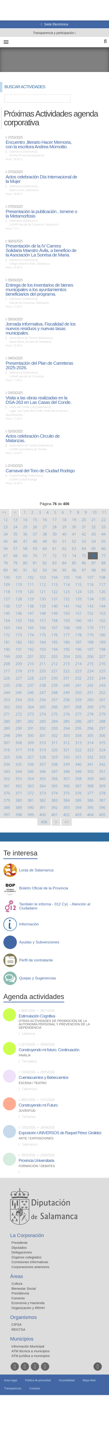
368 (90, 785)
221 (54, 670)
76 (93, 555)
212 (54, 663)
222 (66, 670)
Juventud (27, 1110)
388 (7, 807)
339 (66, 764)
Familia (25, 1055)
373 (42, 793)
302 (54, 735)
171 (102, 627)
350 (90, 771)
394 (78, 807)
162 (102, 620)
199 (7, 656)
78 (5, 562)
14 (25, 519)
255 (30, 699)
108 (102, 577)
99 (103, 570)
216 (102, 663)
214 (78, 663)
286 (78, 721)
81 (35, 562)
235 (7, 685)
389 (19, 807)
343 (7, 771)
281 (19, 721)
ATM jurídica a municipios (30, 1356)
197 (90, 649)
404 (90, 814)
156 (30, 620)
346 (42, 771)
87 (93, 562)
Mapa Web (89, 1380)
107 (90, 577)
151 (78, 613)
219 (30, 670)
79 (15, 562)
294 (66, 728)
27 (44, 526)
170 (90, 627)
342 (102, 764)
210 (30, 663)
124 (78, 591)
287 (90, 721)
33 (103, 526)
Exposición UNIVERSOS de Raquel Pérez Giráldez (60, 1133)
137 (19, 606)
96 (74, 570)
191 (19, 649)
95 (64, 570)
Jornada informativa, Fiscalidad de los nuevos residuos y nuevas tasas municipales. (41, 328)
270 (102, 706)
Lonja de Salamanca (36, 870)
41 (74, 534)
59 (35, 548)
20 (84, 519)
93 (44, 570)
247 (42, 692)
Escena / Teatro (33, 1083)
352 (7, 778)
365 (54, 785)
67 (5, 555)
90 (15, 570)
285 (66, 721)
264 (30, 706)
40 (64, 534)
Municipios (21, 1339)
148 (42, 613)
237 (30, 685)
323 (90, 749)
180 (102, 634)
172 (7, 634)
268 (78, 706)
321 (66, 749)
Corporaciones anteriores (30, 1267)
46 (15, 541)
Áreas (16, 1276)
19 (74, 519)
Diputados (19, 1247)
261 (102, 699)
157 (42, 620)
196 (78, 649)
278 (90, 714)
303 (66, 735)
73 (64, 555)
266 (54, 706)
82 (44, 562)
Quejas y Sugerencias (37, 978)
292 (42, 728)
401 (54, 814)
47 (25, 541)
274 (42, 714)
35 (15, 534)
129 (30, 598)
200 (19, 656)
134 (90, 598)
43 (93, 534)
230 (54, 678)
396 (102, 807)
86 (84, 562)
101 (19, 577)
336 (30, 764)
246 (30, 692)
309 (30, 742)
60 (44, 548)
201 (30, 656)
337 (42, 764)
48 (35, 541)
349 (78, 771)
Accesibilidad (67, 1380)
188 (90, 642)
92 (35, 570)
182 (19, 642)
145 (7, 613)
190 (7, 649)
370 (7, 793)
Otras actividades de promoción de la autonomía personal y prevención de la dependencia (54, 1024)
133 (78, 598)
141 (66, 606)
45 (5, 541)
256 (42, 699)
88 (103, 562)
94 (54, 570)
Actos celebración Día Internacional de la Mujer (41, 179)
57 (15, 548)
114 (66, 584)
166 (42, 627)
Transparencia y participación (54, 33)
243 (102, 685)
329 (54, 757)
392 (54, 807)
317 (19, 749)
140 (54, 606)
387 (102, 800)
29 (64, 526)
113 (54, 584)
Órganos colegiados (26, 1257)
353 (19, 778)
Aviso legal (10, 1380)
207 (102, 656)
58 (25, 548)
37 (35, 534)
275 (54, 714)
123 (66, 591)
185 (54, 642)
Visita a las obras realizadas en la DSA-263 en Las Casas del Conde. (38, 400)
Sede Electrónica (55, 24)
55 (103, 541)
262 (7, 706)
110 (19, 584)
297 (102, 728)
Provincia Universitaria (36, 1160)
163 (7, 627)
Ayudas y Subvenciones (39, 942)
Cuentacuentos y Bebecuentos (43, 1077)
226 (7, 678)
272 (19, 714)
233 (90, 678)
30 (74, 526)
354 (30, 778)
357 (66, 778)
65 (93, 548)
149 (54, 613)
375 (66, 793)
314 (90, 742)
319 (42, 749)
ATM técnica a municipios (30, 1351)
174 (30, 634)
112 (42, 584)
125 (90, 591)
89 (5, 570)
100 (7, 577)
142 (78, 606)
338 (54, 764)
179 (90, 634)
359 (90, 778)
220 (42, 670)
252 (102, 692)
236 (19, 685)
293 (54, 728)
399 (30, 814)
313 (78, 742)
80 (25, 562)
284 (54, 721)
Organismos (23, 1317)
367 (78, 785)
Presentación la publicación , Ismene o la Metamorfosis (41, 213)
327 (30, 757)
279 (102, 714)
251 (90, 692)
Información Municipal (27, 1346)
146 (19, 613)
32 (93, 526)
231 (66, 678)
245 (19, 692)
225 (102, 670)
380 (19, 800)
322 (78, 749)
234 (102, 678)
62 (64, 548)
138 (30, 606)
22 (103, 519)
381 (30, 800)
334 (7, 764)
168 (66, 627)
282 (30, 721)
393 (66, 807)
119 (19, 591)
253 (7, 699)
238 (42, 685)
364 (42, 785)
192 (30, 649)
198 (102, 649)
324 (102, 749)
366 (66, 785)
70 (35, 555)
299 (19, 735)
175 (42, 634)
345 (30, 771)
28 (54, 526)
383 (54, 800)
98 (93, 570)
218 (19, 670)
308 (19, 742)
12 (5, 519)
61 (54, 548)
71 (44, 555)
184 (42, 642)
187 (78, 642)
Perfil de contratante (36, 960)
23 (5, 526)
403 (78, 814)
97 (84, 570)
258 (66, 699)
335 (19, 764)
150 (66, 613)
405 (102, 814)
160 (78, 620)
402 (66, 814)
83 (54, 562)
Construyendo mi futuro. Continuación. (49, 1050)
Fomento (18, 1298)
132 (66, 598)
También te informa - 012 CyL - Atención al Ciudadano (54, 906)
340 (78, 764)
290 (19, 728)
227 (19, 678)
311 (54, 742)
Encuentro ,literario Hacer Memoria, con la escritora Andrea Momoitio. (38, 144)
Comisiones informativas (29, 1262)
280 (7, 721)
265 (42, 706)
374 (54, 793)
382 (42, 800)
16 (44, 519)
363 (30, 785)
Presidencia (20, 1293)
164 (19, 627)
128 (19, 598)
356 (54, 778)
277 (78, 714)
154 (7, 620)
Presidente (19, 1242)
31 (84, 526)
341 (90, 764)
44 (103, 534)
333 (102, 757)
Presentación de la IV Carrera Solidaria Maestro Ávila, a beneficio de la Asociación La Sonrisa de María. (41, 250)
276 (66, 714)
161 (90, 620)
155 (19, 620)
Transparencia (12, 1388)
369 (102, 785)
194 (54, 649)
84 (64, 562)
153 (102, 613)
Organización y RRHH (28, 1308)
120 (30, 591)
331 (78, 757)
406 (44, 821)
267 (66, 706)
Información (29, 924)
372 (30, 793)
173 (19, 634)
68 (15, 555)
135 (102, 598)
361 (7, 785)
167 (54, 627)
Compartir (5, 837)
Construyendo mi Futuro (38, 1105)
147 (30, 613)
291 (30, 728)
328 (42, 757)
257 (54, 699)
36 (25, 534)
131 (54, 598)
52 (74, 541)
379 (7, 800)
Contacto (34, 1388)
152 (90, 613)
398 (19, 814)
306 (102, 735)
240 (66, 685)
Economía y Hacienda (27, 1303)
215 (90, 663)
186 (66, 642)
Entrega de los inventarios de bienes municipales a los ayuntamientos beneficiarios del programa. (39, 289)
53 (84, 541)
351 (102, 771)
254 (19, 699)
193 (42, 649)
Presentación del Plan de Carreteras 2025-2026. (39, 365)
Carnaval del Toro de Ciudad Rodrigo (40, 470)
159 (66, 620)
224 (90, 670)
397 (7, 814)
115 (78, 584)
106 (78, 577)
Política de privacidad (38, 1380)
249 (66, 692)
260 (90, 699)
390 (30, 807)
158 (54, 620)
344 (19, 771)
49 (44, 541)
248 (54, 692)
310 (42, 742)
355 (42, 778)
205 (78, 656)
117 (102, 584)
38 (44, 534)
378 (102, 793)
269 (90, 706)
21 (93, 519)
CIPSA (16, 1324)
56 (5, 548)
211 (42, 663)
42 (84, 534)
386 (90, 800)
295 (78, 728)
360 (102, 778)
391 (42, 807)
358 (78, 778)
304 (78, 735)
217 (7, 670)
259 (78, 699)
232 (78, 678)
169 (78, 627)
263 (19, 706)
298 (7, 735)
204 (66, 656)
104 (54, 577)
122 (54, 591)
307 (7, 742)
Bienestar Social (23, 1288)
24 (15, 526)
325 (7, 757)
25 (25, 526)
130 (42, 598)
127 (7, 598)
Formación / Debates (37, 1166)
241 (78, 685)
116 (90, 584)
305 (90, 735)
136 (7, 606)
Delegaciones (21, 1252)
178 (78, 634)
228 (30, 678)
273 (30, 714)
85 (74, 562)
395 (90, 807)
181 (7, 642)
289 (7, 728)
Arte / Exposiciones (36, 1138)
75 (84, 555)
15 (35, 519)
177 (66, 634)
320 (54, 749)
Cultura (16, 1283)
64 (84, 548)
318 (30, 749)
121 (42, 591)
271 (7, 714)
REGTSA (18, 1329)
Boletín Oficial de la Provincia (43, 888)
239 (54, 685)
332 (90, 757)
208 (7, 663)
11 (104, 512)
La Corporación (27, 1235)
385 (78, 800)
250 (78, 692)
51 (64, 541)
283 (42, 721)
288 (102, 721)
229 (42, 678)
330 (66, 757)
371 (19, 793)
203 (54, 656)
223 (78, 670)
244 (7, 692)
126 (102, 591)
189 (102, 642)
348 (66, 771)
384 (66, 800)
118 (7, 591)
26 (35, 526)
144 (102, 606)
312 (66, 742)
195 (66, 649)
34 (5, 534)
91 (25, 570)
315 (102, 742)
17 (54, 519)
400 (42, 814)
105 (66, 577)
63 (74, 548)
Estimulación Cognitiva (37, 1016)
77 (103, 555)
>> (67, 822)
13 (15, 519)
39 (54, 534)
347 (54, 771)
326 (19, 757)
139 (42, 606)
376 (78, 793)
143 (90, 606)
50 (54, 541)
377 (90, 793)
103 (42, 577)
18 (64, 519)
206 (90, 656)
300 (30, 735)
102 (30, 577)
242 (90, 685)
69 (25, 555)
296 (90, 728)
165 (30, 627)
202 (42, 656)
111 (30, 584)
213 (66, 663)
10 (94, 512)
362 (19, 785)
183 (30, 642)
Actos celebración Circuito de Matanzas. (33, 438)
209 (19, 663)
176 (54, 634)
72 (54, 555)
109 (7, 584)
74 (74, 555)
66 (103, 548)
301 (42, 735)
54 (93, 541)
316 (7, 749)
